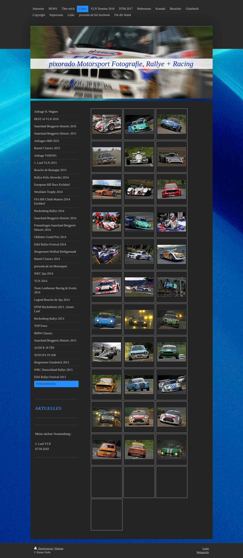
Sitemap (59, 548)
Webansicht (202, 552)
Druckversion (43, 548)
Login (206, 548)
